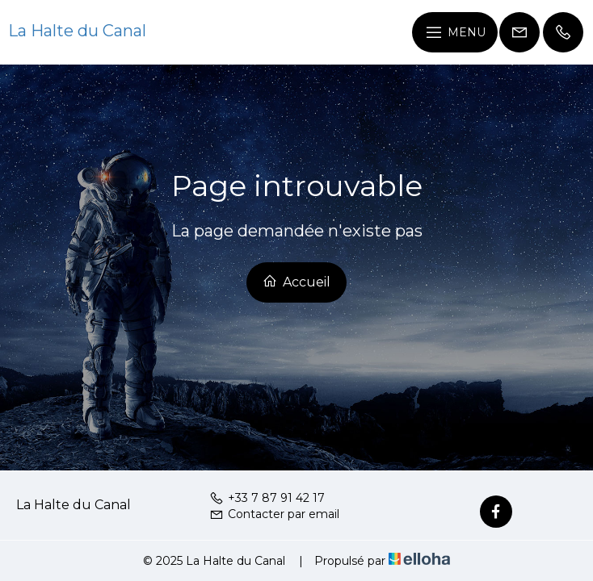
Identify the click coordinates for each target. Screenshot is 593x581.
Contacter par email (274, 514)
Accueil (296, 282)
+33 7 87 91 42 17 (267, 498)
